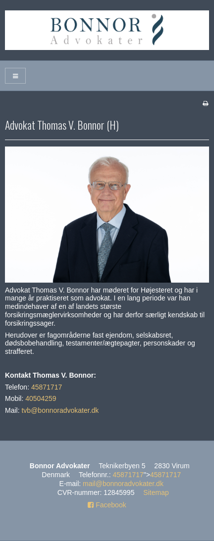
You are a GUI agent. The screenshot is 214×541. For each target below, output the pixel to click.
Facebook (107, 505)
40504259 (40, 398)
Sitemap (155, 492)
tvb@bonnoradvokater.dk (60, 410)
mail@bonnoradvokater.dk (123, 484)
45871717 (46, 387)
